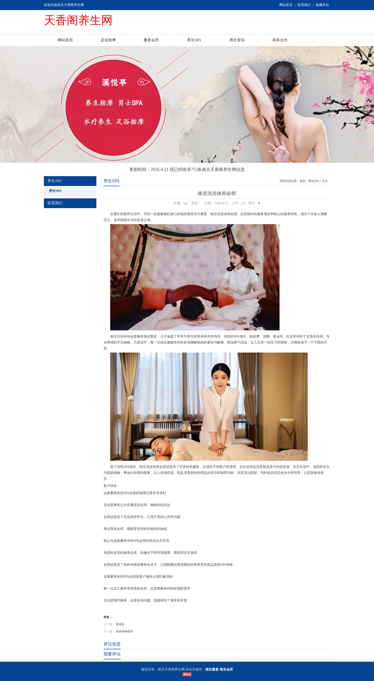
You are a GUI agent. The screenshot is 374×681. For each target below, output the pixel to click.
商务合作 (280, 40)
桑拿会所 (151, 40)
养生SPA (194, 40)
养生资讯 (237, 40)
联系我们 (304, 5)
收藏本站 (322, 5)
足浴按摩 (108, 40)
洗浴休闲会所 (124, 631)
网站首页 (286, 5)
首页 (302, 181)
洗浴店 (120, 624)
